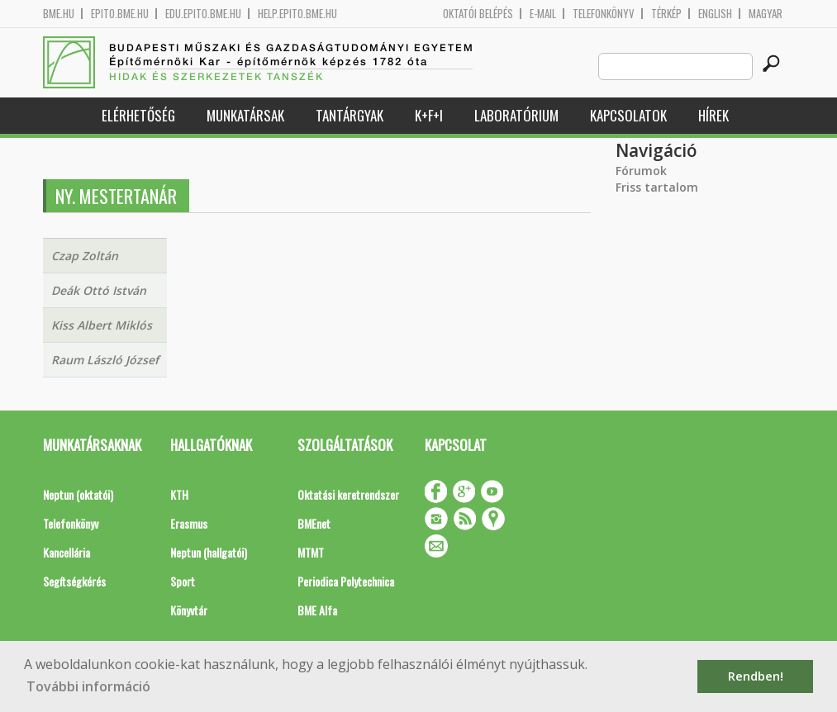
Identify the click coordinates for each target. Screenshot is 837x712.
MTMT (310, 552)
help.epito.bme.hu (297, 13)
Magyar (765, 13)
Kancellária (66, 552)
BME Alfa (317, 610)
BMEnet (314, 523)
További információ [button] (88, 686)
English (715, 13)
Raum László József (105, 360)
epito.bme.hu (120, 13)
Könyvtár (188, 610)
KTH (179, 494)
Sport (182, 581)
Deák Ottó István (98, 290)
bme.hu (58, 13)
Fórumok (641, 170)
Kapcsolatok (628, 115)
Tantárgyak (349, 115)
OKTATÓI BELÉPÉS (478, 13)
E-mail (543, 13)
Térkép (666, 13)
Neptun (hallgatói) (208, 552)
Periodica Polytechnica (345, 581)
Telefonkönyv (604, 13)
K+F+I (429, 115)
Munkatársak (245, 115)
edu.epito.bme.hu (203, 13)
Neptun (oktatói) (78, 494)
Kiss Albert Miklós (101, 325)
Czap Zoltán (84, 255)
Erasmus (188, 523)
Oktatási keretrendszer (348, 494)
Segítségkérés (74, 581)
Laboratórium (516, 115)
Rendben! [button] (755, 676)
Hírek (713, 115)
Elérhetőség (138, 115)
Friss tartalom (657, 187)
